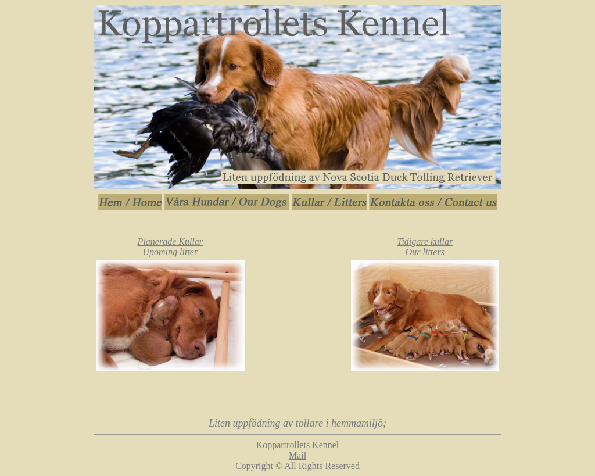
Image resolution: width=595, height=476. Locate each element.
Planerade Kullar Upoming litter (170, 247)
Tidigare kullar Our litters (425, 247)
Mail (297, 455)
